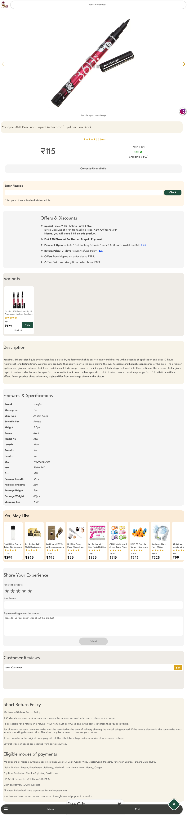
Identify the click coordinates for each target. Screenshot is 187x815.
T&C (143, 245)
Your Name (8, 598)
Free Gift (74, 789)
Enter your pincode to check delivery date (26, 200)
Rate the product (11, 585)
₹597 (5, 322)
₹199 (6, 326)
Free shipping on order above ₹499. (69, 256)
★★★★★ (9, 318)
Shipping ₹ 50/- (139, 156)
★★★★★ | (94, 139)
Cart (140, 809)
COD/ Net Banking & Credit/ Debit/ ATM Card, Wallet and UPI (95, 245)
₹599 (110, 554)
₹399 (6, 558)
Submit (93, 641)
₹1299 (5, 554)
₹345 (133, 558)
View (25, 325)
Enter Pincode (12, 186)
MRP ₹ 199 (140, 147)
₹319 (111, 558)
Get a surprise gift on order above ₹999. (72, 262)
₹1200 (27, 554)
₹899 (152, 554)
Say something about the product (20, 613)
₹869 (28, 558)
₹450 (89, 554)
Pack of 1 (17, 330)
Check (174, 192)
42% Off (140, 152)
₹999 (47, 554)
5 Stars (102, 139)
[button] (184, 64)
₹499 (49, 558)
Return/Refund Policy (73, 251)
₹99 (69, 558)
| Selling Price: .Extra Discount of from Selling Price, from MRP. (81, 230)
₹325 (154, 558)
